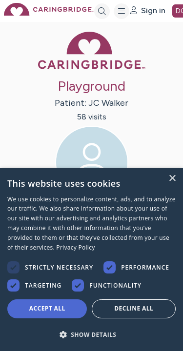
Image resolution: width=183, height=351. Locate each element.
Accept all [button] (47, 308)
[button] (91, 334)
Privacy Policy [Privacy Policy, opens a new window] (75, 247)
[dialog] (91, 259)
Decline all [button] (133, 308)
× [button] (172, 178)
